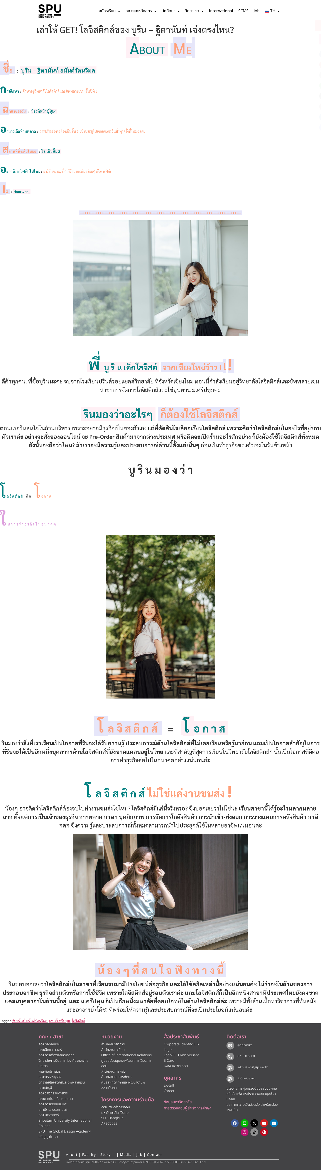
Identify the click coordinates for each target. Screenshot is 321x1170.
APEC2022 (109, 1123)
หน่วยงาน (111, 1037)
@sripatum (244, 1045)
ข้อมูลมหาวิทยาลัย (178, 1102)
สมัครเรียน (109, 11)
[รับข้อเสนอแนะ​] (230, 1078)
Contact (154, 1154)
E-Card (169, 1060)
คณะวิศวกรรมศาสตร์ (53, 1093)
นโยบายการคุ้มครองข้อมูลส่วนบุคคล (251, 1088)
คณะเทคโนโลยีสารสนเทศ (56, 1098)
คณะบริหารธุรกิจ (50, 1077)
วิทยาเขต (194, 11)
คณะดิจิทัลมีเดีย (49, 1044)
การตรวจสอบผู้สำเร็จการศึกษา (187, 1108)
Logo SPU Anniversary (181, 1055)
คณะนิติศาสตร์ (49, 1115)
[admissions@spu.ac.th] (230, 1067)
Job (257, 11)
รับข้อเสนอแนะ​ (246, 1078)
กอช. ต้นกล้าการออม (115, 1107)
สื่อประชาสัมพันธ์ (181, 1037)
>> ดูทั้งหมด (109, 1087)
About (72, 1154)
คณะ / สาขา (51, 1037)
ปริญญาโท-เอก (49, 1136)
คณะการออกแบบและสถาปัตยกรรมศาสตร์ (53, 1107)
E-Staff (169, 1085)
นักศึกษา (171, 11)
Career (169, 1091)
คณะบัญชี (45, 1087)
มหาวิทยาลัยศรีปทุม (115, 1112)
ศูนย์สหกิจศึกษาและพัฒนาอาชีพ (123, 1082)
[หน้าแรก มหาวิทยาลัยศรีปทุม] (49, 1157)
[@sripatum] (230, 1045)
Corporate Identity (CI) (181, 1044)
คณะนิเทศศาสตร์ (50, 1049)
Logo (168, 1049)
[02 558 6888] (230, 1056)
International (221, 11)
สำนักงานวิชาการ (113, 1044)
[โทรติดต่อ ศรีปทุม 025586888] (298, 39)
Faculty (89, 1154)
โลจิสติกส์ (78, 1020)
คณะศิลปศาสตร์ (50, 1071)
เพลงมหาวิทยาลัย (176, 1066)
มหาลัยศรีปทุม (59, 1020)
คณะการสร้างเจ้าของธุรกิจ (56, 1055)
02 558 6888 (246, 1056)
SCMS (243, 11)
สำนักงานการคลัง (113, 1071)
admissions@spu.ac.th (252, 1067)
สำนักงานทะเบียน (113, 1049)
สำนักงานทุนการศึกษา (116, 1077)
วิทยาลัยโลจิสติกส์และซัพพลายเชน (62, 1082)
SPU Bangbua (112, 1118)
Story (105, 1154)
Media (126, 1154)
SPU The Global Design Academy (65, 1131)
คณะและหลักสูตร (140, 11)
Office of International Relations (126, 1055)
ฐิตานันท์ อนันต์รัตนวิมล (29, 1020)
